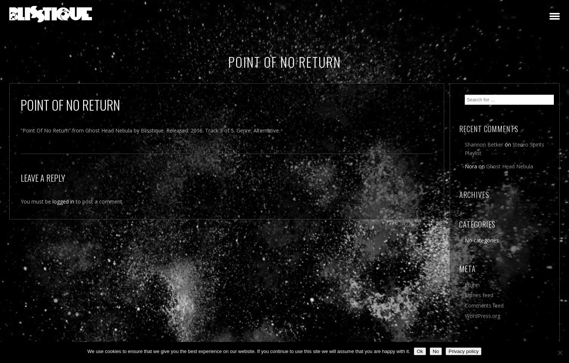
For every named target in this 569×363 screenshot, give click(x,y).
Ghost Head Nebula (509, 166)
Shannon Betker (484, 144)
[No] (559, 352)
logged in (63, 201)
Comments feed (484, 305)
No (436, 351)
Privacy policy (463, 351)
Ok (420, 351)
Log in (472, 284)
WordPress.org (482, 315)
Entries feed (479, 295)
